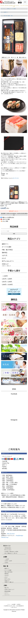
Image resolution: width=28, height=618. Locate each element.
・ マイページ (6, 594)
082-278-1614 (16, 178)
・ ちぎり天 (5, 575)
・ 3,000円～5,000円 (7, 560)
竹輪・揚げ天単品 (7, 249)
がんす (4, 258)
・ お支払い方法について (8, 589)
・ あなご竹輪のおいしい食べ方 (10, 553)
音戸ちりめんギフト (8, 261)
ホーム (2, 8)
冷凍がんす (5, 264)
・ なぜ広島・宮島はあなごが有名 (10, 551)
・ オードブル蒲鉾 (7, 570)
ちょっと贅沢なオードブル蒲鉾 (10, 8)
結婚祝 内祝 (10, 15)
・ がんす (5, 577)
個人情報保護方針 (20, 605)
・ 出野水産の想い (7, 548)
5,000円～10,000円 (7, 284)
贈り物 (5, 15)
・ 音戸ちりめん (6, 579)
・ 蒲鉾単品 (5, 573)
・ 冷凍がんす (6, 580)
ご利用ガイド (20, 0)
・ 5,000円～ (6, 562)
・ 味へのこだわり (7, 549)
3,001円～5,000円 (7, 281)
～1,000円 (5, 276)
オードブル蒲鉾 (6, 247)
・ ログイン (5, 593)
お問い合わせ (14, 607)
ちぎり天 (4, 255)
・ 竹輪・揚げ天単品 (7, 572)
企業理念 (18, 604)
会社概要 (13, 604)
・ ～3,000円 (6, 559)
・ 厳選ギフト (6, 568)
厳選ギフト (6, 12)
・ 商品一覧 (5, 587)
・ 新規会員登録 (6, 591)
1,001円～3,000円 (7, 279)
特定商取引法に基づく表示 (9, 605)
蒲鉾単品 (4, 252)
